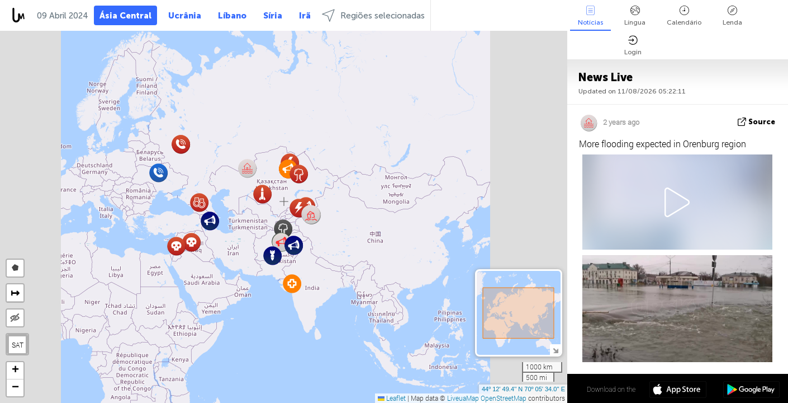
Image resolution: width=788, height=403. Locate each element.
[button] (311, 215)
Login (633, 45)
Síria (272, 16)
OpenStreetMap (503, 397)
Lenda (732, 16)
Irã (305, 16)
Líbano (232, 16)
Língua (634, 16)
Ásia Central (125, 16)
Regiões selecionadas (373, 15)
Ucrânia (184, 16)
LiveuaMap (463, 397)
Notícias (590, 16)
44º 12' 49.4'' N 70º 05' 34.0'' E (523, 389)
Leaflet (392, 397)
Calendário (684, 16)
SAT (17, 344)
